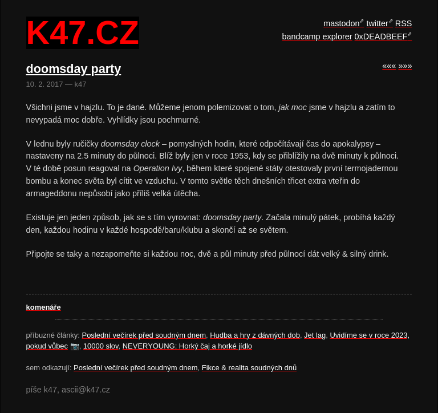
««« (389, 65)
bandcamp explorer (317, 36)
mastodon (341, 23)
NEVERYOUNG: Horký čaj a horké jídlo (187, 346)
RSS (403, 23)
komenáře (43, 307)
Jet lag (315, 335)
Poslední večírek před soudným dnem (144, 335)
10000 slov (101, 346)
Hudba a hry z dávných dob (255, 335)
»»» (405, 65)
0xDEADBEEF (381, 36)
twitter (377, 23)
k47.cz (82, 33)
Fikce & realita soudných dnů (249, 367)
